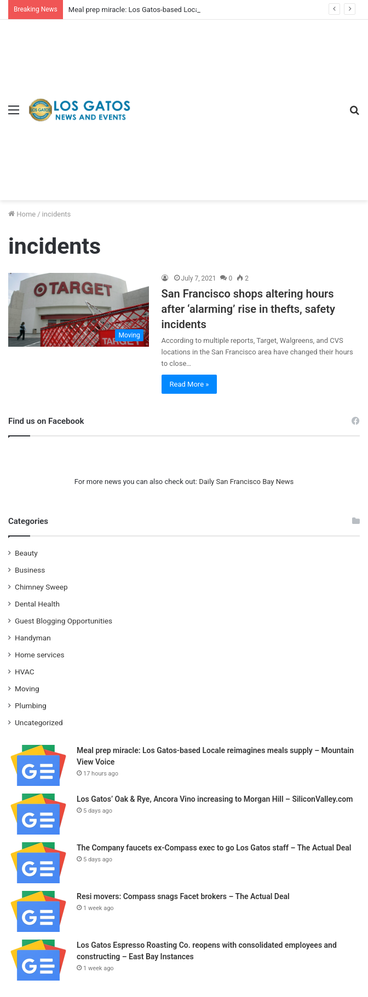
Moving (27, 688)
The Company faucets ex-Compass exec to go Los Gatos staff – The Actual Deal (214, 847)
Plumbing (31, 705)
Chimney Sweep (41, 586)
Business (30, 569)
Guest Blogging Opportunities (63, 620)
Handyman (33, 637)
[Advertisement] (236, 101)
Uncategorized (39, 722)
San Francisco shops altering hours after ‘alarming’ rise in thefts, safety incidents (248, 309)
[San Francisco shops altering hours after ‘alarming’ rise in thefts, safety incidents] (78, 310)
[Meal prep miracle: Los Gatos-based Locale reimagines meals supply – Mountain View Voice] (38, 765)
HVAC (24, 671)
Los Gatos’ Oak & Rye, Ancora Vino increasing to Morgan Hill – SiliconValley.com (215, 799)
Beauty (26, 553)
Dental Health (37, 603)
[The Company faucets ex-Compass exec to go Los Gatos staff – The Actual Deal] (38, 862)
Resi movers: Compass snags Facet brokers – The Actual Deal (183, 896)
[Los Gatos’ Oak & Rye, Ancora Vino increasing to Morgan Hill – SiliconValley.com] (38, 814)
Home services (39, 654)
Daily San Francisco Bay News (246, 481)
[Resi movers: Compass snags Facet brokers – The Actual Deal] (38, 911)
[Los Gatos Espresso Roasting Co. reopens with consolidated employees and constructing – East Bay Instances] (38, 960)
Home (22, 214)
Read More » (189, 384)
